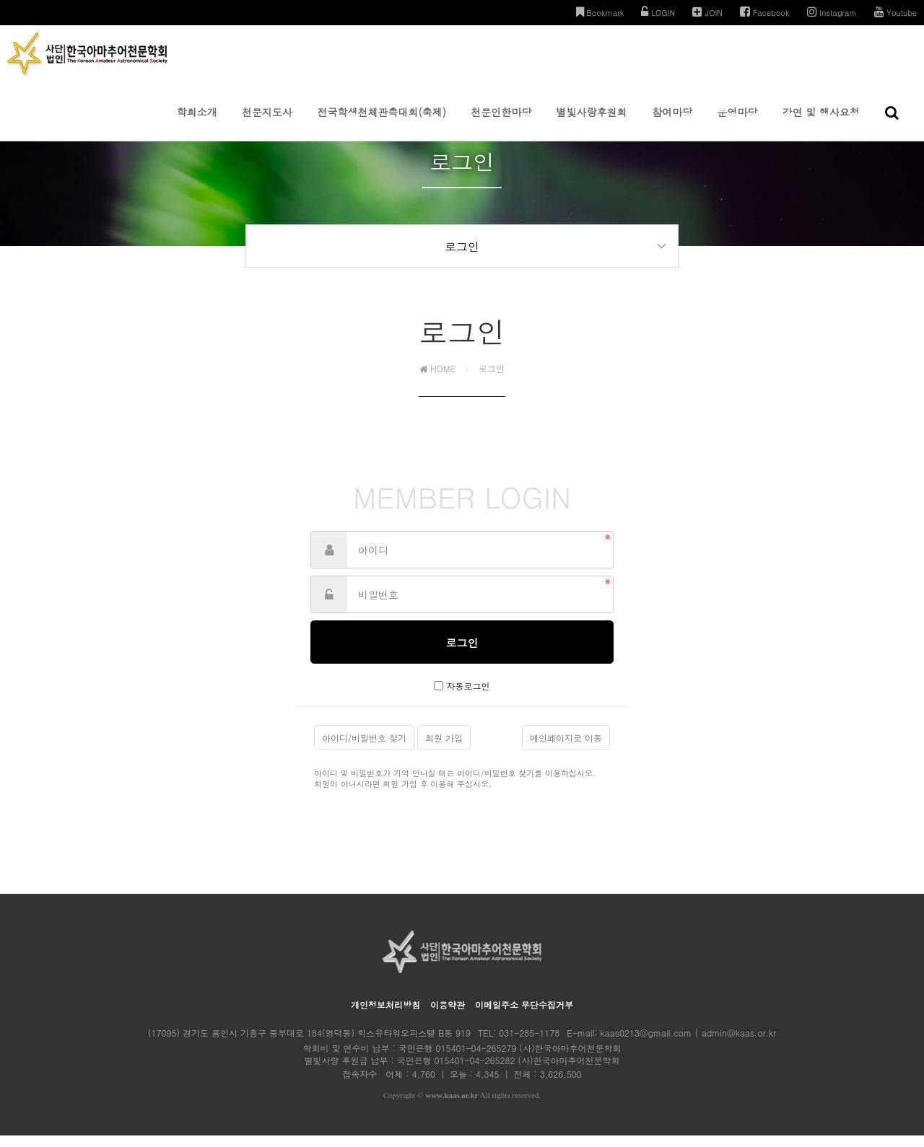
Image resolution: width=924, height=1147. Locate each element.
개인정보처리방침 (385, 1016)
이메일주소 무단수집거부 (524, 1016)
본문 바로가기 (0, 0)
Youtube (895, 12)
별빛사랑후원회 (592, 123)
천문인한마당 (501, 123)
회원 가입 (444, 749)
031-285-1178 (529, 1044)
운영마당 (737, 123)
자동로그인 (468, 697)
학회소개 (197, 123)
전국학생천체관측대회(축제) (381, 123)
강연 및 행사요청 (821, 123)
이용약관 (447, 1016)
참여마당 (672, 123)
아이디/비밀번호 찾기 (364, 749)
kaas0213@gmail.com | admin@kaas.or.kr (688, 1044)
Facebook (765, 12)
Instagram (832, 12)
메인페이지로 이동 (566, 749)
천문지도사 (267, 123)
